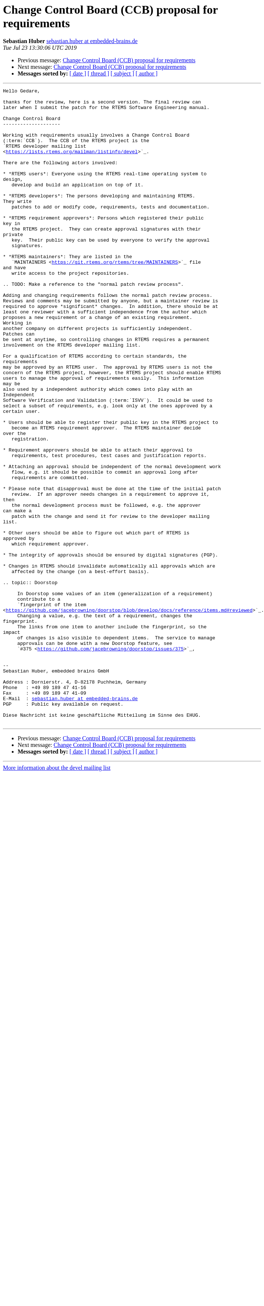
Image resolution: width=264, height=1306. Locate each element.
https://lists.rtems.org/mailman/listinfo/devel (72, 164)
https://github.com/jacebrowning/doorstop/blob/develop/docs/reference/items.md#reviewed (129, 715)
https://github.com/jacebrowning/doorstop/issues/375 (111, 761)
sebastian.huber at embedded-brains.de (92, 41)
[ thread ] (98, 73)
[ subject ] (122, 73)
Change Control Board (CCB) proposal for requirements (129, 60)
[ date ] (77, 73)
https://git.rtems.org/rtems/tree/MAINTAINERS (115, 297)
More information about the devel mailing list (56, 895)
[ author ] (147, 73)
